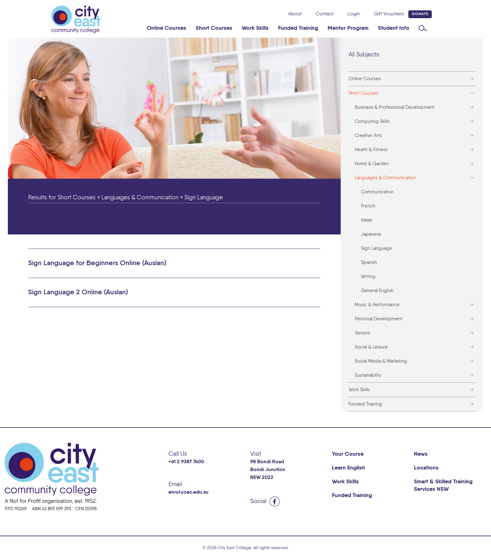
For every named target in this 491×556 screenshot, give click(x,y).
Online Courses (166, 28)
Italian (366, 220)
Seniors (362, 333)
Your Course (348, 454)
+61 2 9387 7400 (186, 461)
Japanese (371, 234)
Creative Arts (368, 135)
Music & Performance (377, 304)
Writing (368, 276)
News (421, 454)
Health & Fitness (371, 149)
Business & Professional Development (394, 107)
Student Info (393, 28)
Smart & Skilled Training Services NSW (443, 485)
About (295, 14)
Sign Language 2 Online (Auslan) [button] (78, 292)
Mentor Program (348, 28)
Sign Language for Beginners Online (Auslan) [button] (97, 263)
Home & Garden (372, 163)
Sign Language (376, 248)
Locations (426, 468)
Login (354, 14)
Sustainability (368, 375)
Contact (324, 14)
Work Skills (255, 28)
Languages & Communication (385, 178)
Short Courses (214, 28)
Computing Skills (372, 121)
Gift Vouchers (389, 14)
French (368, 206)
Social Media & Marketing (381, 361)
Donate (420, 14)
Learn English (348, 468)
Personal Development (378, 319)
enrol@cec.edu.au (188, 492)
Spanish (369, 262)
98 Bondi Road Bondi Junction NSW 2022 (267, 469)
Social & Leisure (371, 347)
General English (377, 290)
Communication (377, 192)
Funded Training (298, 28)
